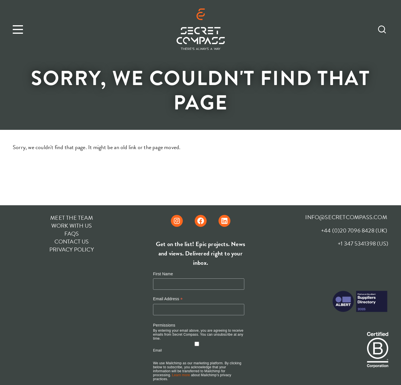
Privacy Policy (71, 249)
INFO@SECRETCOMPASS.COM (346, 217)
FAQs (71, 233)
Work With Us (71, 225)
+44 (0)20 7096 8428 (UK (353, 230)
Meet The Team (71, 217)
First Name (163, 274)
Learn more (181, 375)
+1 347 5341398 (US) (363, 243)
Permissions (164, 325)
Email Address (168, 299)
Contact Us (71, 241)
